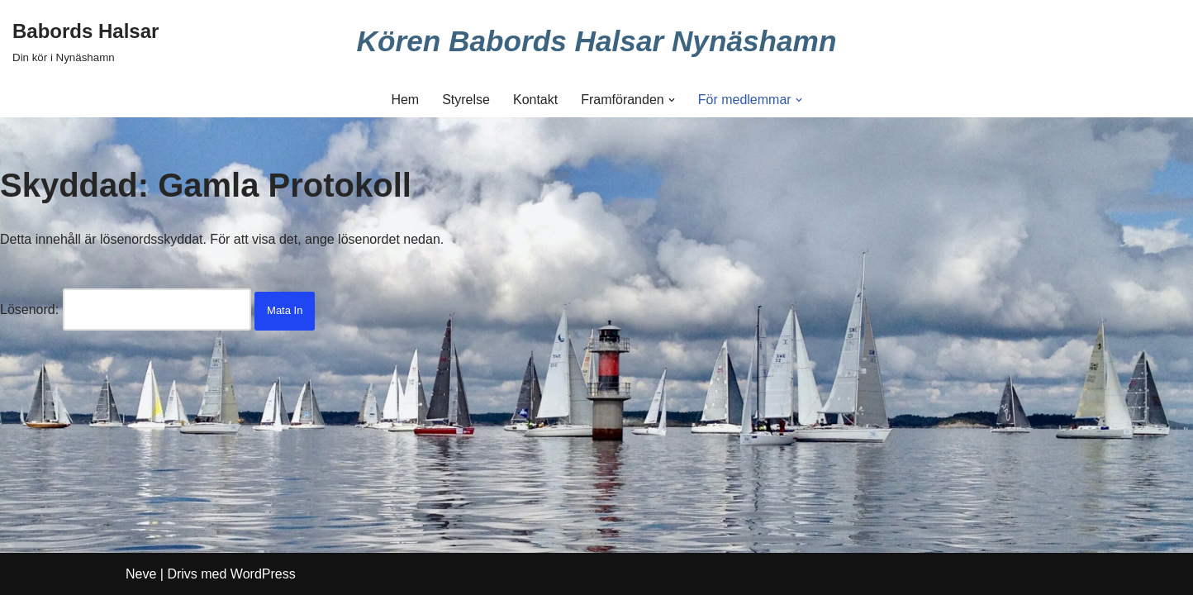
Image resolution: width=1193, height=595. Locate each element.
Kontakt (535, 100)
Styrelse (466, 100)
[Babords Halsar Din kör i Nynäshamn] (85, 41)
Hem (405, 100)
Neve (141, 574)
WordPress (263, 574)
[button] (671, 100)
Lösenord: (125, 309)
